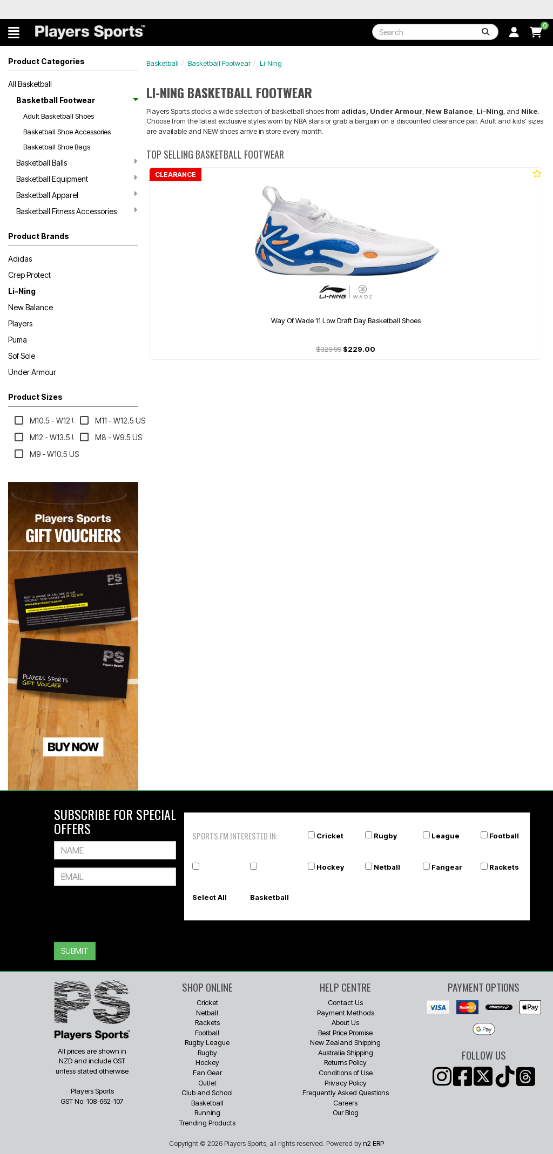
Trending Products (207, 1122)
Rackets (504, 867)
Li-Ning (22, 291)
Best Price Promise (345, 1032)
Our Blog (346, 1112)
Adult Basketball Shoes (58, 116)
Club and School (207, 1092)
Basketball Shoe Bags (56, 146)
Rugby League (207, 1042)
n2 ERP (373, 1143)
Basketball (162, 63)
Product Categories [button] (46, 61)
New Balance (30, 307)
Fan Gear (207, 1072)
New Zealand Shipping (345, 1042)
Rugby (385, 835)
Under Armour (32, 372)
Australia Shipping (345, 1052)
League (445, 835)
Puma (17, 339)
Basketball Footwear (76, 100)
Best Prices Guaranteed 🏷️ (62, 9)
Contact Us (345, 1002)
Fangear (446, 867)
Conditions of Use (346, 1072)
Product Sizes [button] (35, 396)
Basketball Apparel (76, 195)
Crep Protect (29, 274)
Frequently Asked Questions (345, 1092)
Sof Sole (21, 355)
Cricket (329, 835)
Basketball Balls (76, 162)
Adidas (20, 258)
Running (207, 1112)
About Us (345, 1022)
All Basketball (30, 83)
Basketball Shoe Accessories (67, 131)
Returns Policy (345, 1062)
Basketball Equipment (76, 178)
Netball (387, 867)
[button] (13, 32)
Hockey (330, 867)
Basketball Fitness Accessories (76, 211)
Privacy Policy (346, 1082)
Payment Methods (345, 1012)
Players (20, 323)
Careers (345, 1102)
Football (504, 835)
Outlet (207, 1082)
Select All (209, 897)
